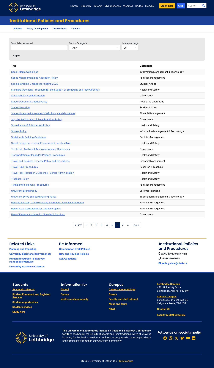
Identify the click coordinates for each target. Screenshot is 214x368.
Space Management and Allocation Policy (34, 77)
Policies (18, 28)
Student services (22, 306)
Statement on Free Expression (28, 95)
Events (113, 294)
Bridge (139, 5)
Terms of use (126, 360)
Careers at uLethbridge (122, 289)
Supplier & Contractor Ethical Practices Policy (36, 119)
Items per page (130, 43)
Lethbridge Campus (168, 283)
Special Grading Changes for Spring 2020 (34, 83)
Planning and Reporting (22, 248)
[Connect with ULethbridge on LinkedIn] (193, 338)
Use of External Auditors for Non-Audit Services (38, 214)
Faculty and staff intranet (123, 299)
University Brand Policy (24, 190)
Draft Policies (60, 28)
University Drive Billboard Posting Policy (33, 196)
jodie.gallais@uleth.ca (173, 263)
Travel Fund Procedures (24, 166)
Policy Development (37, 28)
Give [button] (180, 5)
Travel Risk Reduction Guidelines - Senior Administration (42, 172)
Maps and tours (118, 303)
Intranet (98, 5)
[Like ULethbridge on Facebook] (165, 338)
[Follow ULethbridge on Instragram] (170, 338)
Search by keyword (22, 43)
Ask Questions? (68, 258)
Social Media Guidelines (24, 71)
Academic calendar (23, 289)
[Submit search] (203, 5)
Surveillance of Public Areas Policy (30, 125)
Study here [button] (167, 5)
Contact (75, 28)
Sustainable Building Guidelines (28, 137)
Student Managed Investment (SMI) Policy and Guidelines (43, 113)
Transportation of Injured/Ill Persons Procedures (38, 154)
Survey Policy (19, 131)
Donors (65, 294)
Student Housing (20, 107)
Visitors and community (75, 299)
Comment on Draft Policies (74, 248)
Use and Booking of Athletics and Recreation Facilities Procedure (47, 202)
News (112, 308)
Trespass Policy (20, 178)
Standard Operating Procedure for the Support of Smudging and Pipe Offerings (55, 89)
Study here (18, 311)
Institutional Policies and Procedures (49, 21)
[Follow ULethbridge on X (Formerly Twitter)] (176, 338)
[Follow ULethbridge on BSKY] (182, 338)
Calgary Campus (166, 296)
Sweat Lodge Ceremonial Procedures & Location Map (41, 143)
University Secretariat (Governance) (30, 253)
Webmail (128, 5)
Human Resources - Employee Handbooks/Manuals (27, 260)
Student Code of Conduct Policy (29, 101)
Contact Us (163, 309)
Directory (86, 5)
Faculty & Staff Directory (171, 314)
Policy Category (78, 43)
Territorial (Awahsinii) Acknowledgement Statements (40, 149)
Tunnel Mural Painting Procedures (30, 184)
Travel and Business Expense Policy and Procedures (40, 160)
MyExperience (113, 5)
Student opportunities (25, 302)
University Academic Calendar (27, 266)
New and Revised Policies (74, 253)
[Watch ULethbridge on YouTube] (188, 338)
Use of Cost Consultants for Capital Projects (36, 208)
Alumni (65, 289)
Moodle (149, 5)
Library (74, 5)
